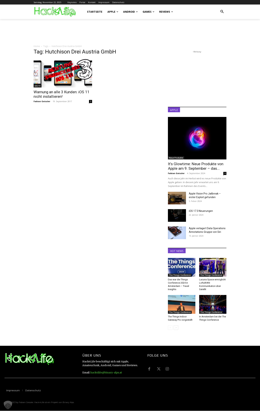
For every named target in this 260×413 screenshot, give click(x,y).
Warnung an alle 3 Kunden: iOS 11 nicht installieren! (61, 94)
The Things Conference (180, 275)
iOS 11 (37, 86)
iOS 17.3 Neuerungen (201, 210)
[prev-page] (170, 327)
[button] (222, 11)
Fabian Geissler (42, 101)
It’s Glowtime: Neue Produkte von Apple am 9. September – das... (195, 166)
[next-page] (176, 327)
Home (37, 46)
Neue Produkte (176, 158)
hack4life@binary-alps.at (106, 372)
